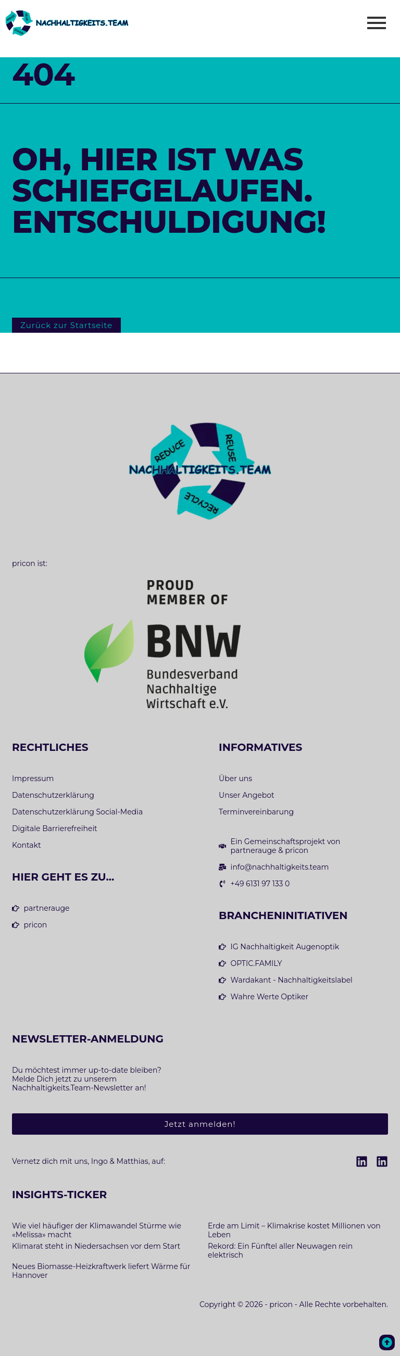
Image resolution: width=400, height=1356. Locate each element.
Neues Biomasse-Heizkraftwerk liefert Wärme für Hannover (101, 1271)
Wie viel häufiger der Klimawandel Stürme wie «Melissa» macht (96, 1230)
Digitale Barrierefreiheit (54, 828)
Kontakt (26, 845)
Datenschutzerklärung (53, 795)
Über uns (235, 778)
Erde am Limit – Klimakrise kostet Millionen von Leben (294, 1230)
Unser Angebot (246, 795)
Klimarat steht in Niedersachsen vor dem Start (96, 1246)
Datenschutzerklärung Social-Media (77, 812)
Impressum (33, 778)
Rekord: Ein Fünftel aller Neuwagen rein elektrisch (280, 1250)
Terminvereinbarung (256, 812)
